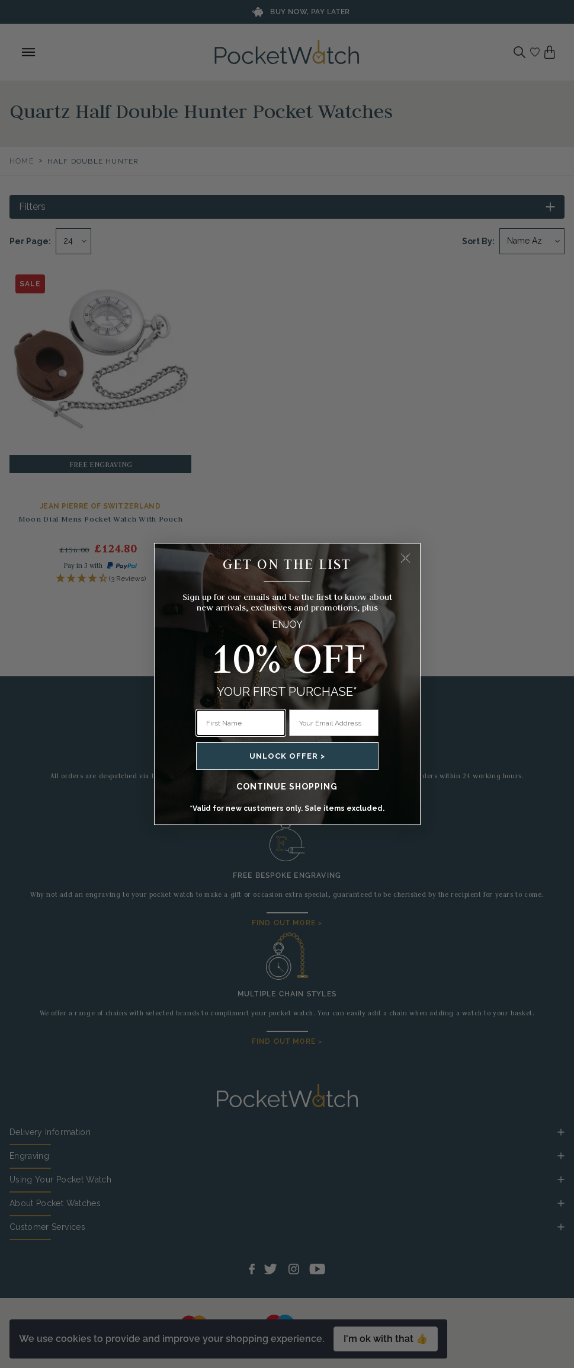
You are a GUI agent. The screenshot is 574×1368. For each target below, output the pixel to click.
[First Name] (241, 722)
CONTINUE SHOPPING (287, 786)
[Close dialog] (405, 558)
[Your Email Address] (334, 722)
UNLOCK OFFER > (287, 756)
